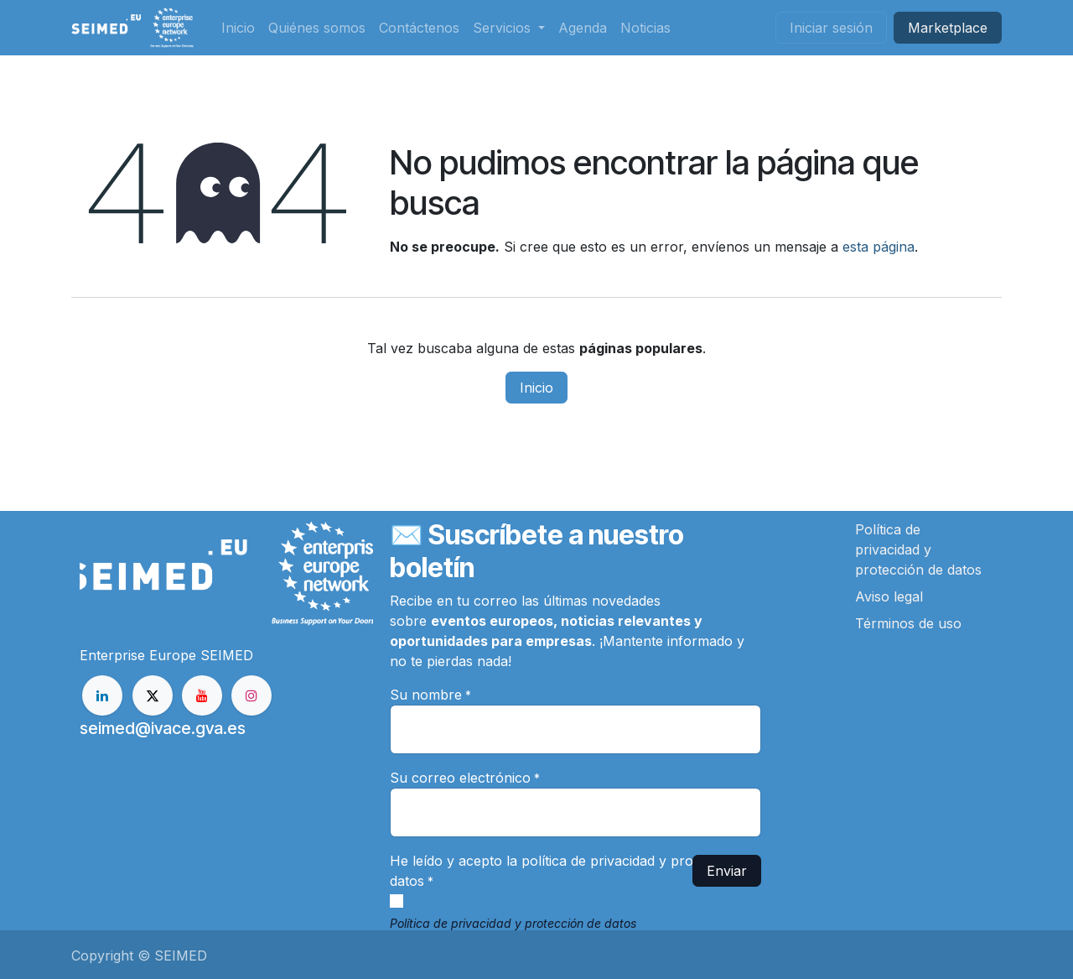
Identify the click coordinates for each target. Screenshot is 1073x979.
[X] (152, 695)
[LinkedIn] (102, 695)
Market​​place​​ (947, 27)
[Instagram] (251, 695)
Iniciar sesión (831, 27)
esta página (878, 246)
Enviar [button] (727, 870)
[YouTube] (202, 695)
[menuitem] (238, 27)
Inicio (536, 387)
